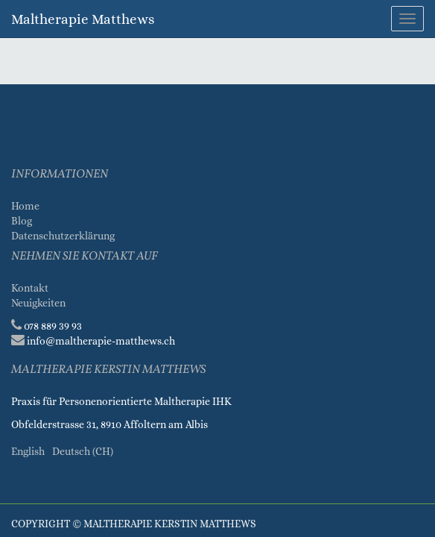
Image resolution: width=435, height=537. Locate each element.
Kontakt (29, 288)
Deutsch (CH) (82, 451)
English (28, 451)
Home (25, 206)
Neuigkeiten (38, 303)
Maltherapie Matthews (82, 19)
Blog (21, 221)
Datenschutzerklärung (64, 236)
